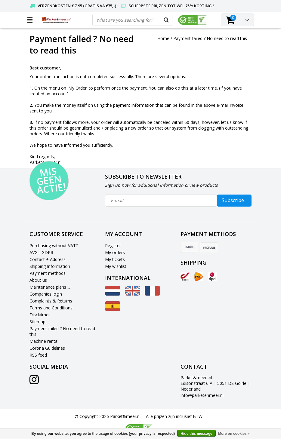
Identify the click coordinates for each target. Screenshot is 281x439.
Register (113, 245)
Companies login (45, 294)
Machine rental (43, 341)
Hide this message (196, 433)
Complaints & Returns (50, 301)
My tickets (115, 259)
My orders (115, 252)
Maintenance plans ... (49, 287)
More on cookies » (234, 433)
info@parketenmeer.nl (202, 395)
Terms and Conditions (51, 308)
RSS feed (38, 355)
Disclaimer (39, 315)
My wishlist (115, 266)
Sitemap (37, 321)
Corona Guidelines (47, 348)
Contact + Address (47, 259)
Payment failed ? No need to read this (210, 38)
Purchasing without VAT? (53, 245)
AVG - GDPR (41, 252)
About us (38, 280)
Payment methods (47, 273)
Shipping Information (49, 266)
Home (163, 38)
